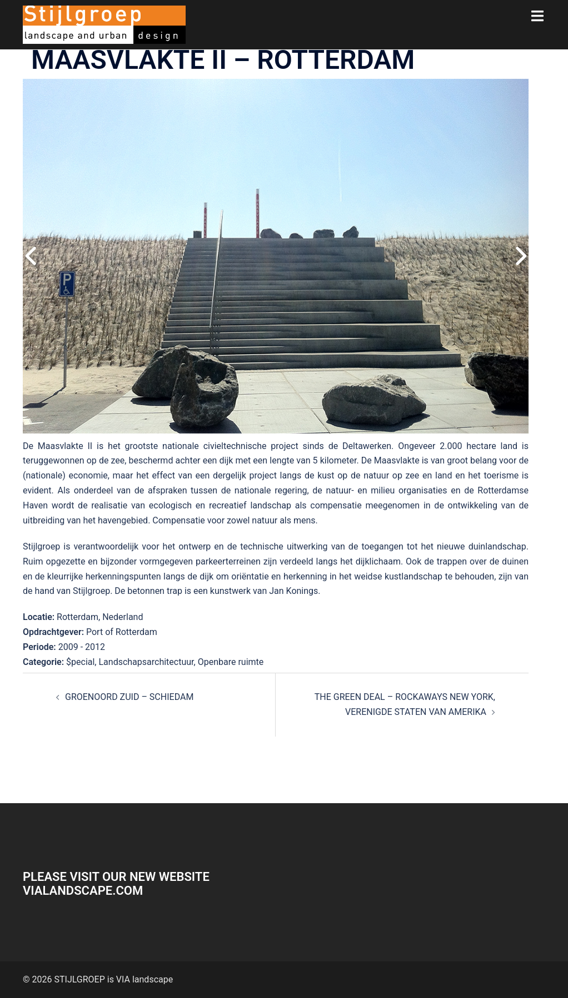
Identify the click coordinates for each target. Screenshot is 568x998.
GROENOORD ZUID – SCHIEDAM (129, 697)
